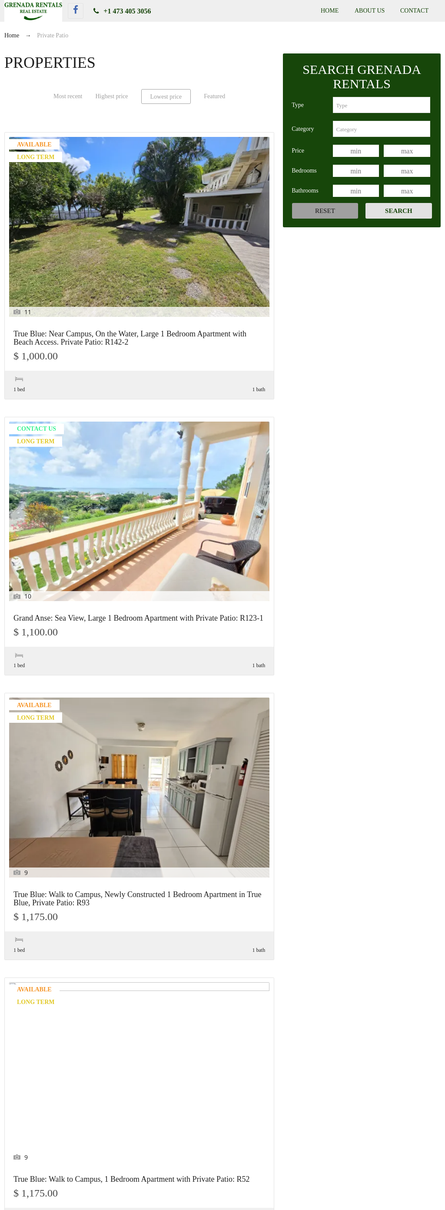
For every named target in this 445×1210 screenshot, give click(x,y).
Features (27, 978)
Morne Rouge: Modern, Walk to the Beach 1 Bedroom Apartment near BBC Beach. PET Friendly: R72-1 (138, 406)
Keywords (30, 1000)
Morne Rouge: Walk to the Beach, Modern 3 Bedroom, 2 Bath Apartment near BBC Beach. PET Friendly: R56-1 (232, 578)
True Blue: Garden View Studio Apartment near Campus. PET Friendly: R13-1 (320, 1143)
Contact (414, 10)
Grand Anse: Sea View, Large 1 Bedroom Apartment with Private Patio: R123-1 (138, 222)
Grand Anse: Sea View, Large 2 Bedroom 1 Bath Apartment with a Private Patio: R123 (229, 402)
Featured (214, 96)
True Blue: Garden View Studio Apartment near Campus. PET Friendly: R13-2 (106, 1143)
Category (303, 129)
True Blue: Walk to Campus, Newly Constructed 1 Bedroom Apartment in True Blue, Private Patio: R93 (231, 226)
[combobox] (381, 105)
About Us (370, 10)
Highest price (111, 96)
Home (330, 10)
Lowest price (166, 96)
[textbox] (381, 105)
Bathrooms (305, 190)
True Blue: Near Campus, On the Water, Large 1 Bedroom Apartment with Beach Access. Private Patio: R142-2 (45, 230)
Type (298, 105)
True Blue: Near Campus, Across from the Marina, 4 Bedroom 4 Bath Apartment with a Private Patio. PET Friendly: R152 (43, 771)
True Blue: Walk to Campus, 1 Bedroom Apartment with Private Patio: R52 (45, 398)
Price (298, 150)
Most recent (67, 96)
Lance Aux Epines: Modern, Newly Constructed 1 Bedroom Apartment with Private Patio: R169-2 (45, 578)
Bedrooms (304, 170)
